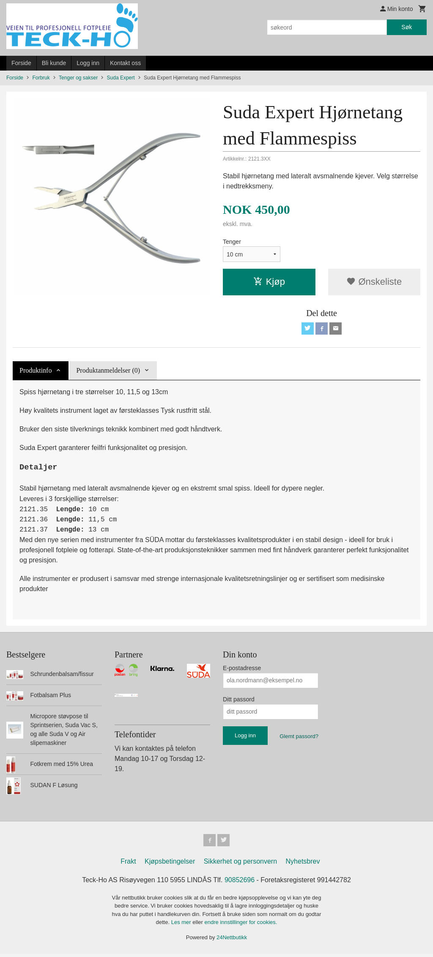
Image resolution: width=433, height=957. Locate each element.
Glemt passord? (299, 737)
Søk (406, 27)
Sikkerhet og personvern (240, 863)
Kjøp (269, 281)
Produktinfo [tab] (35, 371)
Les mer (182, 925)
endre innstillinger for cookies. (240, 925)
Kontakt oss (125, 63)
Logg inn (88, 63)
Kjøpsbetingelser (170, 863)
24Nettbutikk (231, 940)
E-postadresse (242, 669)
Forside (21, 63)
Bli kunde (54, 63)
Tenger (232, 241)
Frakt (128, 863)
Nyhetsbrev (303, 863)
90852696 (240, 882)
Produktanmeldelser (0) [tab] (108, 371)
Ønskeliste (374, 281)
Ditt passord (239, 700)
